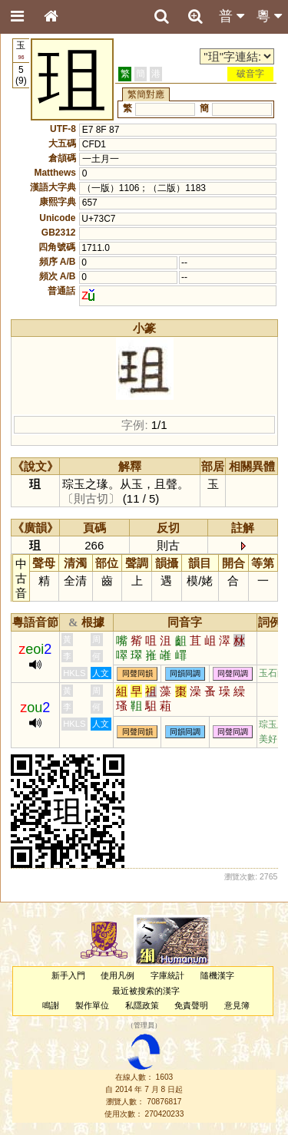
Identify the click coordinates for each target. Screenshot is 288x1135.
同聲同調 (232, 673)
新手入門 (68, 975)
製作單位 (92, 1005)
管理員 (144, 1026)
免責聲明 (191, 1005)
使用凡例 (117, 975)
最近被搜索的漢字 (146, 990)
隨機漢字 (217, 975)
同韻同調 (185, 673)
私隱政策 (142, 1005)
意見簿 (237, 1005)
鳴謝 (50, 1005)
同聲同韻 (137, 673)
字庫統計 (167, 975)
